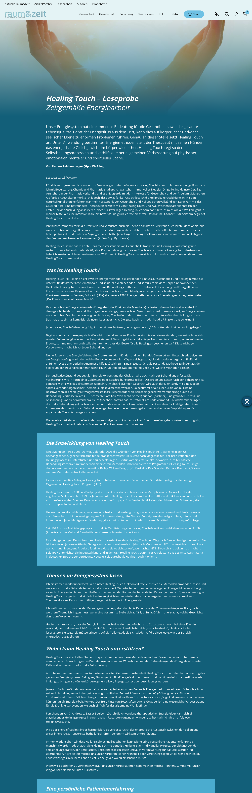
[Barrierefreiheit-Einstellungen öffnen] (246, 401)
